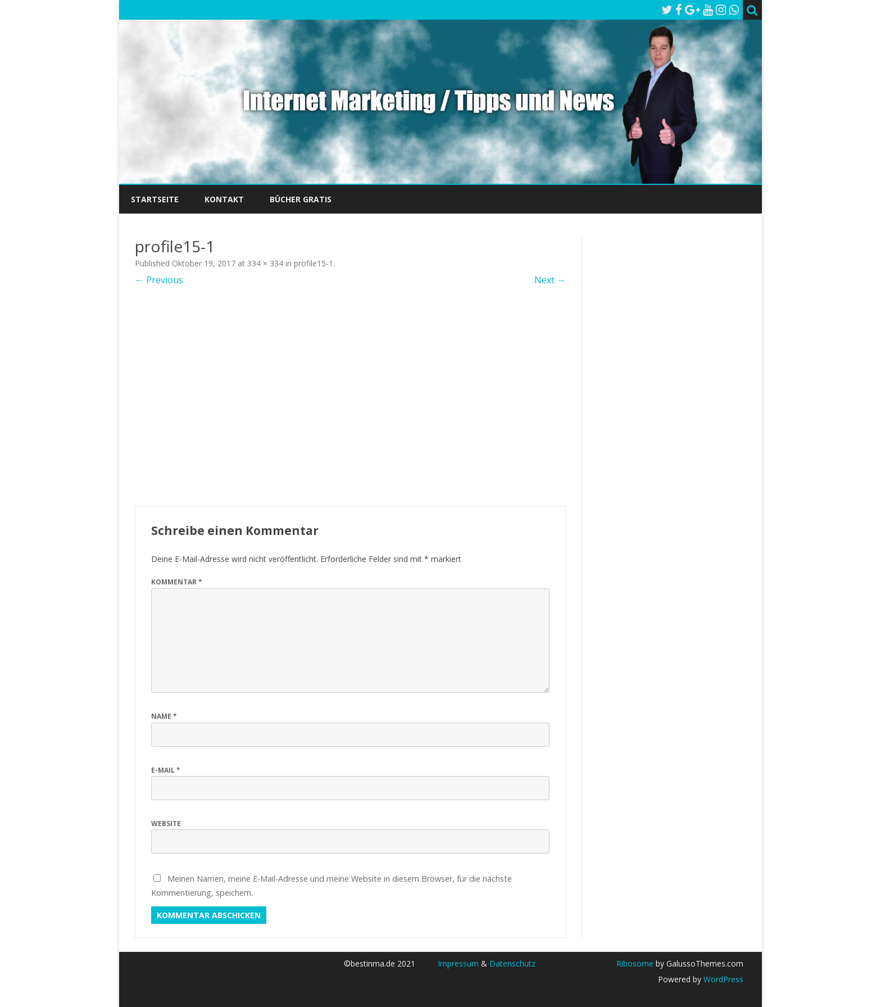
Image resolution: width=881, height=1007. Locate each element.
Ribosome (634, 963)
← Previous (159, 280)
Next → (550, 280)
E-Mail (165, 770)
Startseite (155, 199)
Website (166, 823)
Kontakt (224, 199)
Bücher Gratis (300, 199)
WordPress (722, 979)
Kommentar (176, 582)
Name (164, 716)
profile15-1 (313, 263)
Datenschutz (512, 963)
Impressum (458, 963)
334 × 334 (265, 263)
